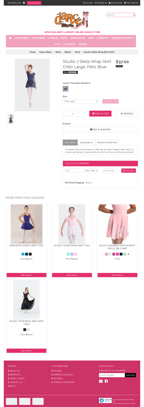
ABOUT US (14, 371)
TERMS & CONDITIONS (62, 382)
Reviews (107, 142)
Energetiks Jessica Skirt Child (27, 245)
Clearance (69, 44)
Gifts (57, 44)
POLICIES (56, 371)
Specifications (86, 142)
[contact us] (101, 381)
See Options (26, 275)
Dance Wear (38, 38)
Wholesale (100, 3)
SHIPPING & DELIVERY (62, 375)
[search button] (134, 15)
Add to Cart (100, 113)
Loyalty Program (34, 3)
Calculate (128, 170)
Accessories (22, 38)
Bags (91, 38)
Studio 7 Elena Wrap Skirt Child (72, 245)
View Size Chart (111, 101)
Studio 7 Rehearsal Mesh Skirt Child (26, 322)
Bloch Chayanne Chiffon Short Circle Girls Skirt (117, 247)
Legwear (53, 38)
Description (70, 142)
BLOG (11, 386)
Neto (133, 403)
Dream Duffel (78, 38)
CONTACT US (15, 382)
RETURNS (56, 378)
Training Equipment (122, 38)
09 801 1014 (14, 3)
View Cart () (131, 3)
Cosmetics (103, 38)
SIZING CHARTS (16, 378)
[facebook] (106, 381)
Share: (70, 72)
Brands (83, 44)
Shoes (64, 38)
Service (87, 3)
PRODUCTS (14, 375)
